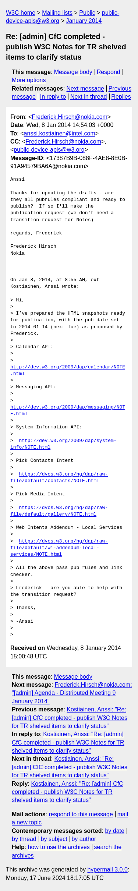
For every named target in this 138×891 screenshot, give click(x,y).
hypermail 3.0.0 (107, 869)
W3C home (20, 13)
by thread (24, 839)
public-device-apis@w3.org (49, 149)
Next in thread (88, 96)
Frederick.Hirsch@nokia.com (69, 117)
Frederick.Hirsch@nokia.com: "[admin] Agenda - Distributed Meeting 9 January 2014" (72, 693)
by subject (54, 839)
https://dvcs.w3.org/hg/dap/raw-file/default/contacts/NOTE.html (59, 477)
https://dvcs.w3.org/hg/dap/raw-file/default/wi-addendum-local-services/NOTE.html (59, 548)
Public (87, 13)
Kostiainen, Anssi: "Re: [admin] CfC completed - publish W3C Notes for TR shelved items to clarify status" (69, 717)
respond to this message (81, 814)
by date (114, 831)
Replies (121, 96)
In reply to (53, 96)
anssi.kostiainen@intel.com (59, 133)
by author (83, 839)
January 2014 (84, 21)
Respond (108, 72)
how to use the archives (59, 847)
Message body (73, 72)
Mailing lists (57, 13)
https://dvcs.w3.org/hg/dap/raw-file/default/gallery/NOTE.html (59, 511)
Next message (85, 88)
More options (29, 80)
